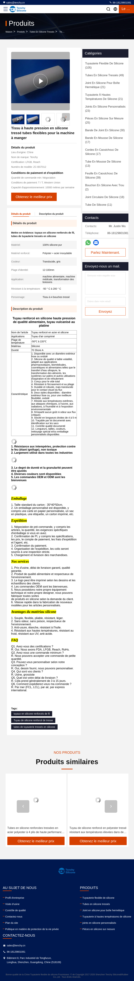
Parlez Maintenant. (105, 252)
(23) (105, 108)
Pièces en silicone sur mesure (98, 929)
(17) (104, 140)
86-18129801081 (120, 2)
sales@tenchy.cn (14, 2)
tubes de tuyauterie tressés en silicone (34, 727)
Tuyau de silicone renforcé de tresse (33, 720)
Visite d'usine (12, 904)
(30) (105, 130)
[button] (66, 117)
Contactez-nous (13, 916)
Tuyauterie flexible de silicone (98, 897)
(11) (98, 204)
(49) (104, 75)
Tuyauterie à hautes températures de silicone (106, 916)
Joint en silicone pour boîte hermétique (103, 910)
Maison (9, 32)
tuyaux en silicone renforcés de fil (32, 713)
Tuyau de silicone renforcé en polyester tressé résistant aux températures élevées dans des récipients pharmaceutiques (97, 830)
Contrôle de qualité (15, 910)
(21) (102, 85)
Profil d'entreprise (14, 897)
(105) (104, 65)
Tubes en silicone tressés (41, 32)
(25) (104, 120)
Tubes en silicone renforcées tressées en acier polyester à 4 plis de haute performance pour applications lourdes (35, 830)
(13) (103, 163)
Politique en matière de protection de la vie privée (32, 929)
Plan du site (11, 922)
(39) (101, 175)
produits (21, 32)
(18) (104, 197)
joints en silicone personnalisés (99, 922)
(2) (104, 187)
